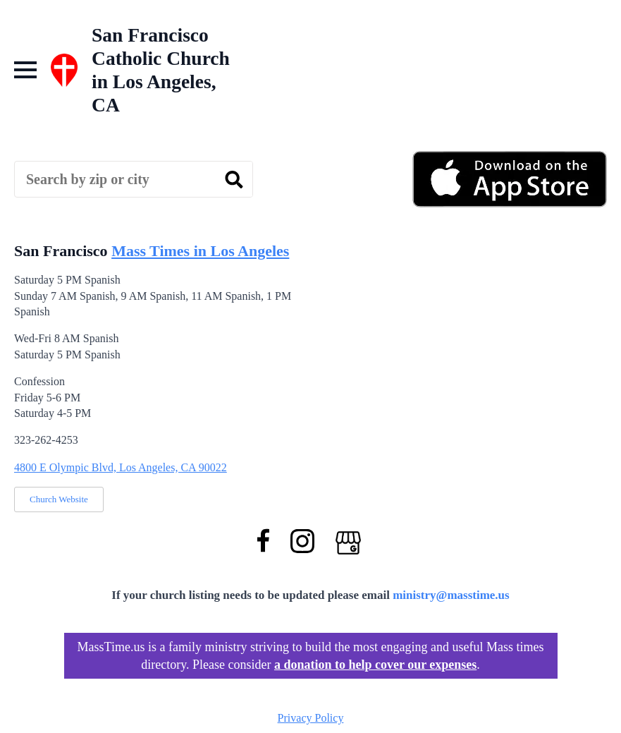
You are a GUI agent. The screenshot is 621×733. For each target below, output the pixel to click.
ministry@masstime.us (451, 595)
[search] (234, 180)
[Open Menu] (25, 70)
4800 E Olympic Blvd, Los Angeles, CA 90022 (120, 467)
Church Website (59, 499)
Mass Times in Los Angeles (200, 251)
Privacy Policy (311, 718)
